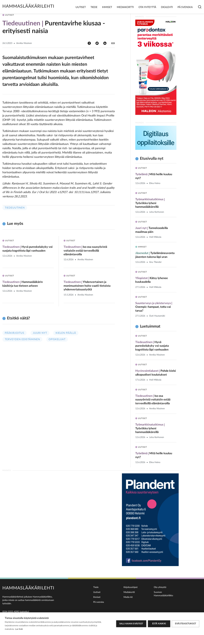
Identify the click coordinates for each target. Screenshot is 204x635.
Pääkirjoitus (14, 333)
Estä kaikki (159, 624)
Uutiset (81, 7)
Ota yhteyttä (147, 7)
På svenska (185, 7)
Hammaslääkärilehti (28, 6)
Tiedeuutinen (15, 207)
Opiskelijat (57, 339)
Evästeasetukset (185, 624)
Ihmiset (107, 7)
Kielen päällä (66, 333)
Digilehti (167, 7)
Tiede (94, 7)
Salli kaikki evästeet (131, 624)
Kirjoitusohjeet (131, 587)
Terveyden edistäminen (22, 339)
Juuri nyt (40, 333)
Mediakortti (125, 7)
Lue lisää (19, 629)
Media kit (128, 597)
